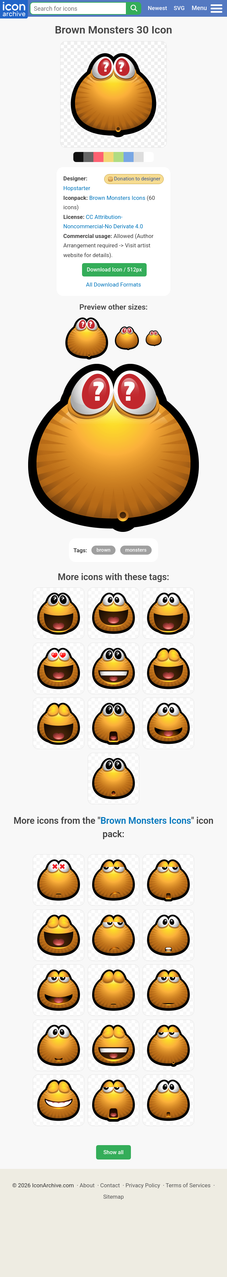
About (87, 1185)
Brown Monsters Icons (117, 197)
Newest (157, 8)
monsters (136, 550)
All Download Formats (113, 284)
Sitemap (113, 1196)
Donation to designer (137, 179)
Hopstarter (76, 188)
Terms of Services (188, 1185)
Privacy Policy (143, 1185)
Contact (110, 1185)
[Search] (133, 8)
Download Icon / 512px (114, 269)
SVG (179, 8)
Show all (113, 1152)
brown (103, 550)
